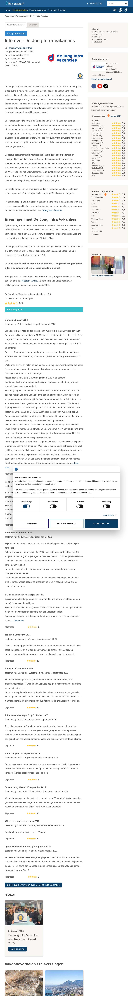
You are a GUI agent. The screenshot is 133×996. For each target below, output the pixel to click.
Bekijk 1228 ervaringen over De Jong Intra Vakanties (33, 885)
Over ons (52, 10)
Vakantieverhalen (101, 39)
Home (7, 10)
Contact (61, 10)
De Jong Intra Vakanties (15, 25)
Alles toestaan (101, 524)
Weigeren (32, 524)
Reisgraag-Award (29, 281)
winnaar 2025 (116, 116)
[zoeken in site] (126, 3)
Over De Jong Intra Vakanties (106, 32)
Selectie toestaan (66, 524)
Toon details (108, 515)
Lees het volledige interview (102, 275)
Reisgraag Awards (37, 10)
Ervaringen (33, 25)
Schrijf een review (16, 33)
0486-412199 (94, 3)
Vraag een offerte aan (53, 210)
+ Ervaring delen (15, 310)
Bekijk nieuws (17, 949)
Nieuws (97, 37)
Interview (98, 42)
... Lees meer (18, 621)
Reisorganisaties (20, 10)
